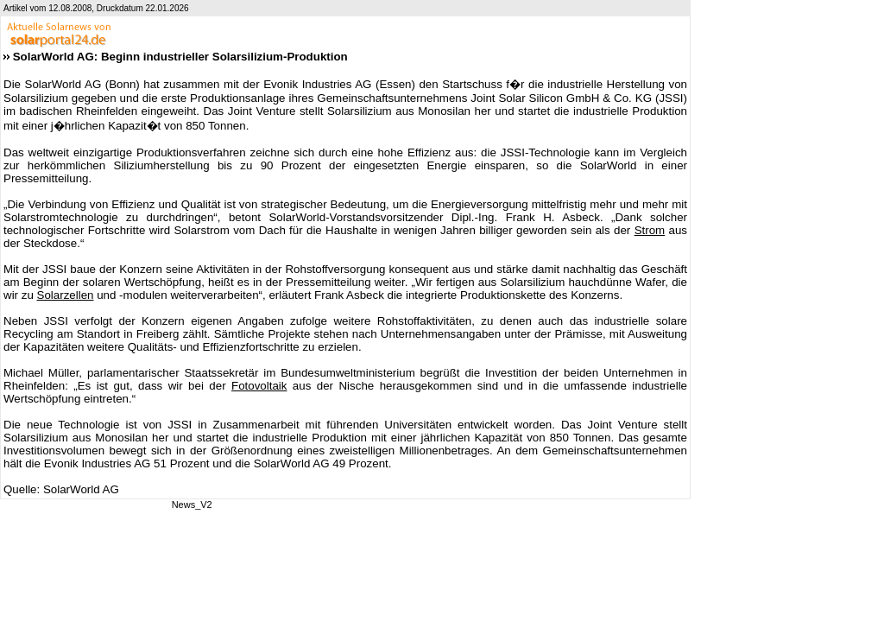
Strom (650, 230)
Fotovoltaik (259, 385)
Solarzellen (65, 295)
